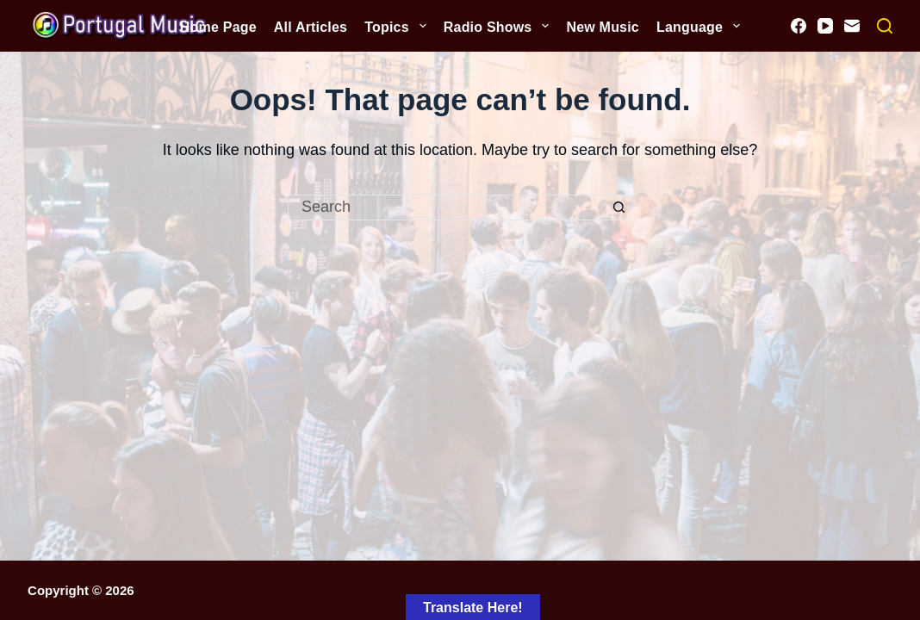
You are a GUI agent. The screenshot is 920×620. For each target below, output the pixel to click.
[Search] (884, 26)
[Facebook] (798, 26)
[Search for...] (447, 207)
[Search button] (619, 207)
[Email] (852, 26)
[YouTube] (825, 26)
